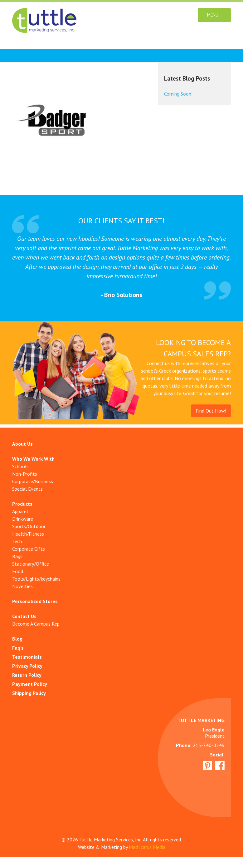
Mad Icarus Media (147, 847)
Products (22, 504)
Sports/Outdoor (29, 526)
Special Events (27, 489)
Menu (214, 15)
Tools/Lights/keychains (36, 579)
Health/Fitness (28, 534)
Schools (20, 466)
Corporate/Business (32, 481)
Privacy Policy (27, 666)
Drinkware (22, 519)
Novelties (22, 586)
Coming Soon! (178, 94)
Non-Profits (24, 474)
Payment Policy (29, 684)
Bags (17, 556)
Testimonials (27, 657)
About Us (22, 444)
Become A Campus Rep (36, 624)
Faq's (18, 648)
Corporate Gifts (28, 549)
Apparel (20, 511)
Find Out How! (211, 411)
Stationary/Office (30, 564)
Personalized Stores (35, 601)
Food (17, 571)
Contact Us (24, 616)
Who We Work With (33, 459)
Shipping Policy (29, 693)
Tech (17, 541)
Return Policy (26, 675)
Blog (17, 639)
